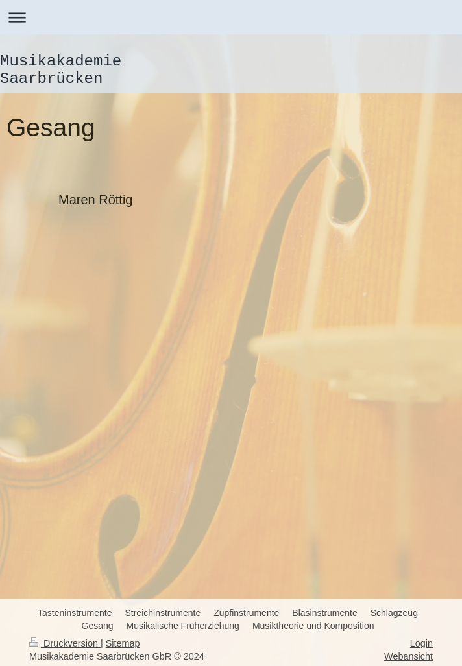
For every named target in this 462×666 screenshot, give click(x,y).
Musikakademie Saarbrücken (60, 70)
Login (421, 643)
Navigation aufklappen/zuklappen (231, 17)
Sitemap (123, 643)
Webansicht (408, 656)
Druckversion (65, 643)
